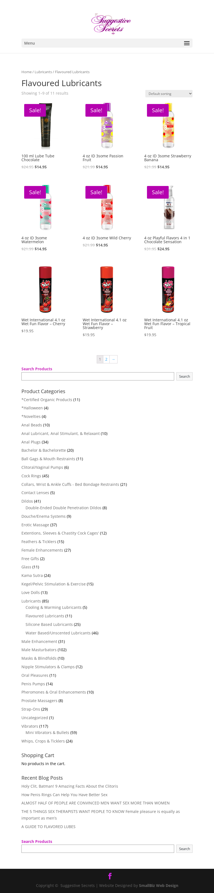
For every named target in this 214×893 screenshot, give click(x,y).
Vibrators (29, 726)
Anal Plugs (31, 442)
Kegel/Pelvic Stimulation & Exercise (53, 584)
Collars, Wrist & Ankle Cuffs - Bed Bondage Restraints (70, 484)
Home (26, 71)
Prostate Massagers (39, 700)
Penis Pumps (33, 683)
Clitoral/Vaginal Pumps (42, 467)
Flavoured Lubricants (45, 615)
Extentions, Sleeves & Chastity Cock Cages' (60, 533)
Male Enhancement (39, 641)
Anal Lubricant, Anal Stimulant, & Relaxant (60, 433)
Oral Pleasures (34, 675)
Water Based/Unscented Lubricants (58, 632)
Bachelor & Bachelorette (43, 450)
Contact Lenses (35, 492)
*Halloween (32, 407)
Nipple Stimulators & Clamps (48, 666)
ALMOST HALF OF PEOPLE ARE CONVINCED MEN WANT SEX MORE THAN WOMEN (95, 803)
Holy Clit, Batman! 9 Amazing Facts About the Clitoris (69, 786)
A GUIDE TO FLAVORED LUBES (48, 826)
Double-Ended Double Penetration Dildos (63, 507)
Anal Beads (31, 425)
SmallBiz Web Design (158, 885)
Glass (26, 566)
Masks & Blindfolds (39, 658)
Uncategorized (34, 717)
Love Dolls (30, 592)
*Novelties (31, 416)
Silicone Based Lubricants (49, 624)
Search (184, 376)
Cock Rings (31, 475)
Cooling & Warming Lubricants (54, 607)
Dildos (27, 501)
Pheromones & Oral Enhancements (53, 692)
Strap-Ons (30, 709)
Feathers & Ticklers (38, 541)
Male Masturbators (39, 649)
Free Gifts (30, 558)
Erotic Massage (35, 524)
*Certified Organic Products (46, 399)
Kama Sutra (32, 575)
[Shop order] (169, 93)
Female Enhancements (42, 550)
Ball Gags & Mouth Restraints (48, 458)
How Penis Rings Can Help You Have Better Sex (64, 794)
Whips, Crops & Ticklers (43, 741)
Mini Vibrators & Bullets (47, 732)
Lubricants (43, 71)
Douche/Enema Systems (43, 516)
